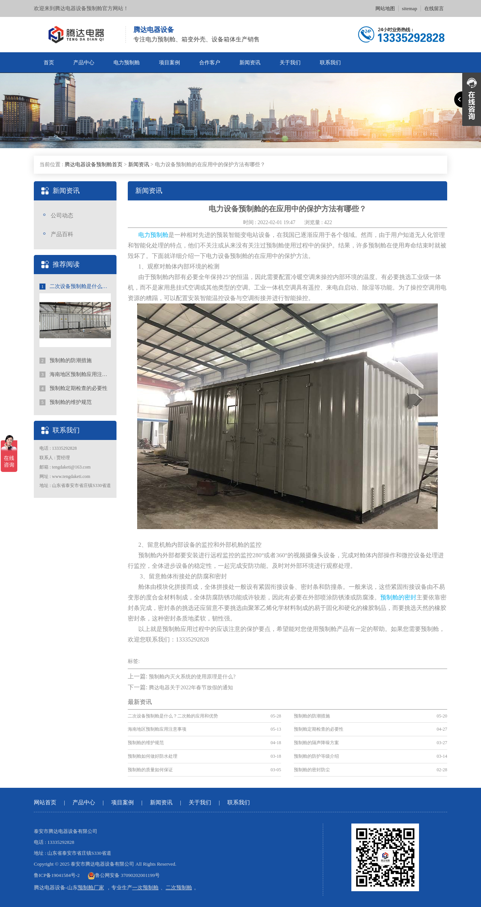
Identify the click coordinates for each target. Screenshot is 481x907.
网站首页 (45, 802)
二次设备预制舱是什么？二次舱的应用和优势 (75, 287)
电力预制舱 (126, 62)
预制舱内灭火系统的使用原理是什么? (192, 676)
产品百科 (62, 234)
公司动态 (62, 215)
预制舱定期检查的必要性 (73, 388)
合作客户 (209, 62)
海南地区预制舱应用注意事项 (75, 375)
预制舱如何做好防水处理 (152, 756)
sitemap (409, 8)
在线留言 (434, 8)
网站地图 (385, 8)
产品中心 (83, 62)
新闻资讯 (249, 62)
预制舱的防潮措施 (65, 361)
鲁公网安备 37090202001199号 (124, 875)
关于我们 (290, 62)
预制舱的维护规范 (65, 402)
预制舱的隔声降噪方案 (316, 742)
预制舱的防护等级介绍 (316, 756)
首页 (49, 62)
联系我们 (330, 62)
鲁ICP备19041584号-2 (57, 875)
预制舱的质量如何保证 (150, 769)
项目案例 (169, 62)
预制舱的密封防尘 (312, 769)
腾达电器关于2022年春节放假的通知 (191, 687)
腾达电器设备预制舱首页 (94, 164)
